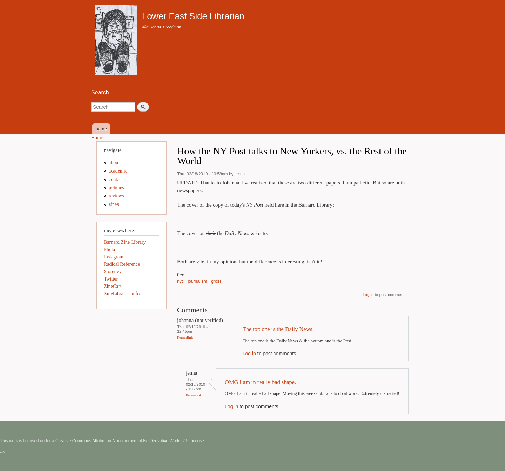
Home (97, 137)
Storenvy (113, 271)
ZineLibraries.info (122, 293)
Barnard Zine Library (125, 242)
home (101, 129)
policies (116, 187)
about (114, 162)
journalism (197, 281)
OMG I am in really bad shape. (260, 382)
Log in (368, 294)
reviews (116, 196)
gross (216, 281)
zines (114, 204)
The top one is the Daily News (277, 329)
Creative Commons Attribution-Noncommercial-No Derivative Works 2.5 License (129, 440)
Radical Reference (122, 264)
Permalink (185, 337)
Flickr (109, 249)
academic (118, 171)
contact (116, 179)
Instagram (113, 257)
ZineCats (113, 286)
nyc (180, 281)
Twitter (111, 279)
